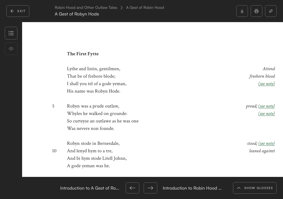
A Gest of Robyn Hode (77, 14)
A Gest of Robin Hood (145, 8)
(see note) (266, 84)
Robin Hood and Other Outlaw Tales (86, 8)
